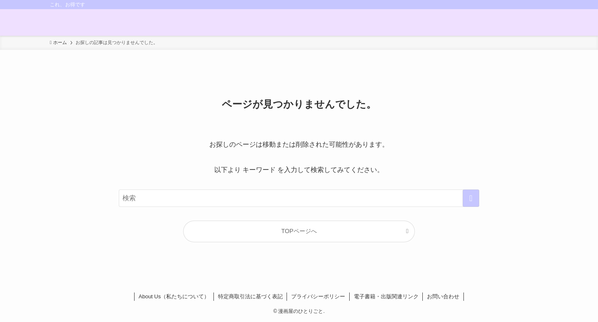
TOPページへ (298, 231)
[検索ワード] (299, 198)
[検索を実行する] (471, 198)
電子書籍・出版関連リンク (386, 296)
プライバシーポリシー (318, 296)
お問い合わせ (443, 296)
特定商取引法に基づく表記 (250, 296)
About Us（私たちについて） (174, 296)
